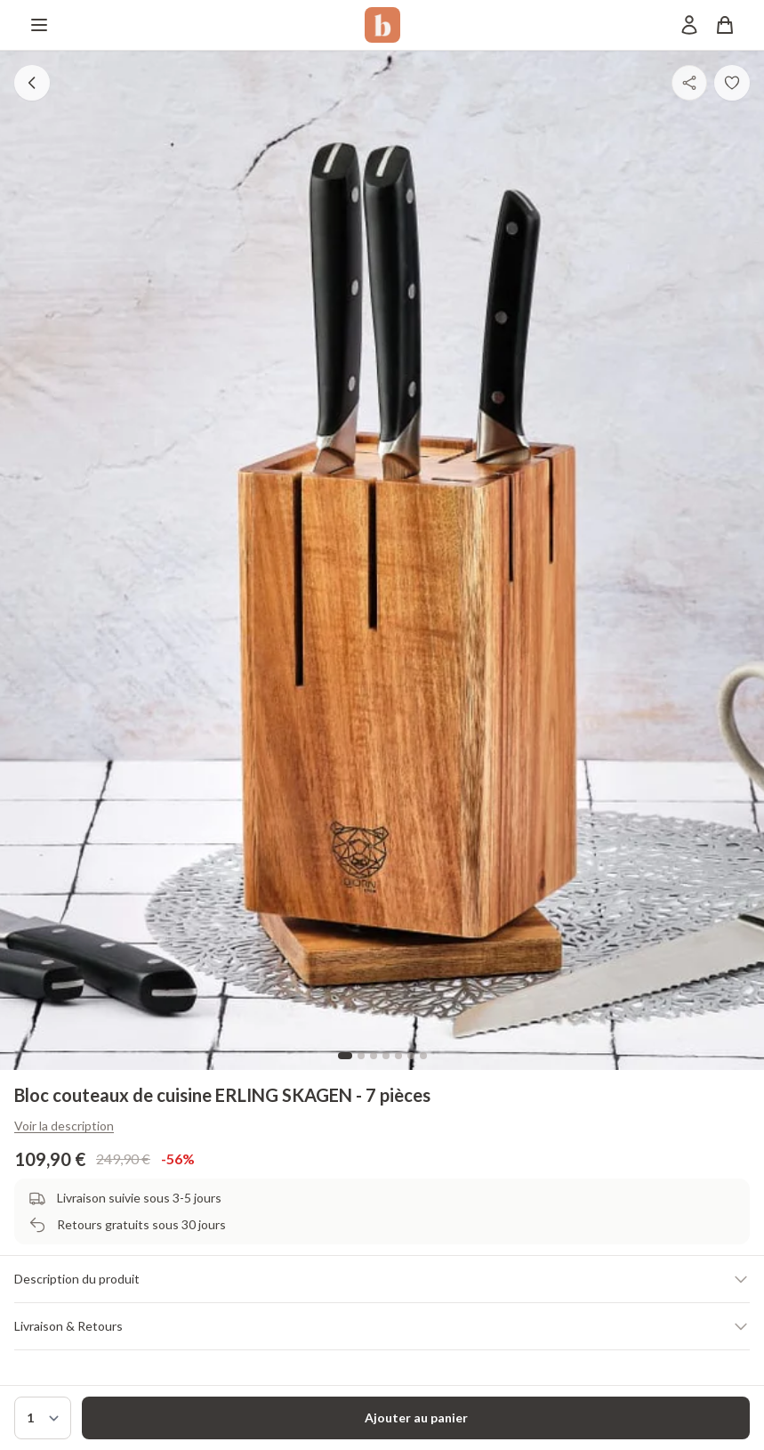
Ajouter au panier (416, 1417)
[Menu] (39, 25)
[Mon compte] (689, 25)
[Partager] (689, 83)
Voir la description (64, 1125)
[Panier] (725, 25)
